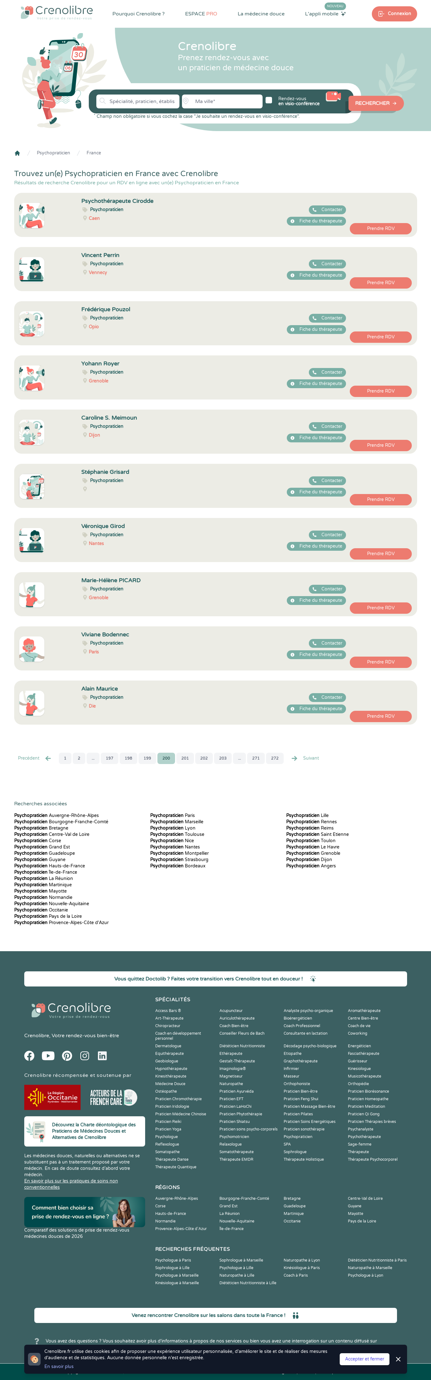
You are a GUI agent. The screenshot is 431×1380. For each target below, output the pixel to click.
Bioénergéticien (298, 1018)
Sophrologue (295, 1152)
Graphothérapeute (301, 1061)
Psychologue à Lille (236, 1268)
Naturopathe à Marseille (370, 1268)
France (94, 153)
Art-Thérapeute (169, 1018)
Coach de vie (359, 1026)
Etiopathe (293, 1053)
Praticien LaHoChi (235, 1106)
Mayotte (40, 891)
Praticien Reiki (168, 1121)
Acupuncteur (231, 1011)
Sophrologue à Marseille (241, 1260)
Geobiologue (166, 1061)
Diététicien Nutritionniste (242, 1046)
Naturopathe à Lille (236, 1275)
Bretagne (41, 828)
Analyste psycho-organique (308, 1011)
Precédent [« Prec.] (35, 758)
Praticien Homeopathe (368, 1099)
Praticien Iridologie (172, 1106)
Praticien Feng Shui (301, 1099)
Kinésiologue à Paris (302, 1268)
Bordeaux (178, 866)
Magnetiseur (231, 1076)
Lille (307, 815)
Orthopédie (358, 1084)
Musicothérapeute (364, 1076)
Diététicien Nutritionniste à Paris (377, 1260)
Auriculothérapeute (237, 1018)
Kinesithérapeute (170, 1076)
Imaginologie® (232, 1069)
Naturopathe (231, 1084)
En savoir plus (59, 1366)
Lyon (173, 828)
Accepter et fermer (364, 1359)
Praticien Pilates (298, 1114)
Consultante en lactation (305, 1033)
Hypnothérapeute (171, 1069)
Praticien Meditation (366, 1106)
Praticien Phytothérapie (240, 1114)
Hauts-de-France (49, 866)
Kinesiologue (359, 1069)
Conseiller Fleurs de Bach (241, 1033)
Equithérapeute (169, 1053)
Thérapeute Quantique (175, 1167)
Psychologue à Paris (173, 1260)
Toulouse (177, 834)
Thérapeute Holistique (304, 1159)
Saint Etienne (317, 834)
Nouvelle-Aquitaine (51, 903)
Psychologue (166, 1137)
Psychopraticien (53, 153)
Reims (310, 828)
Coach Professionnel (302, 1026)
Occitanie (41, 910)
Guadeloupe (44, 853)
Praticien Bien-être (301, 1091)
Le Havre (312, 847)
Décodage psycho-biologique (310, 1046)
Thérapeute (358, 1152)
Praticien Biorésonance (368, 1091)
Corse (37, 840)
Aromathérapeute (364, 1011)
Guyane (39, 859)
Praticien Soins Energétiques (310, 1121)
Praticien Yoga (168, 1129)
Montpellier (179, 853)
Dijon (309, 859)
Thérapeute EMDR (236, 1159)
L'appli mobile (325, 13)
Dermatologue (168, 1046)
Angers (311, 866)
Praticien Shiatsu (234, 1121)
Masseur (291, 1076)
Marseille (176, 822)
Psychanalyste (360, 1129)
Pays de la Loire (48, 916)
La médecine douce (261, 14)
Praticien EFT (231, 1099)
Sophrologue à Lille (172, 1268)
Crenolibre (36, 1035)
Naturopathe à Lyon (302, 1260)
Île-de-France (45, 872)
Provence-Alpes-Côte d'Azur (61, 922)
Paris (172, 815)
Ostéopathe (166, 1091)
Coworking (357, 1033)
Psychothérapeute (364, 1137)
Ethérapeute (230, 1053)
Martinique (43, 885)
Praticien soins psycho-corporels (248, 1129)
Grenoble (313, 853)
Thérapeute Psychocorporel (373, 1159)
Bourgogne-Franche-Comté (61, 822)
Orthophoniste (297, 1084)
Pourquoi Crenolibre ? (138, 14)
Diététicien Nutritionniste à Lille (247, 1283)
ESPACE (201, 14)
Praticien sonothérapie (304, 1129)
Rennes (311, 822)
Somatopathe (167, 1152)
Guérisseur (357, 1061)
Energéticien (359, 1046)
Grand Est (42, 847)
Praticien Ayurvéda (236, 1091)
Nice (172, 840)
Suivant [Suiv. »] (305, 758)
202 (204, 758)
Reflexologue (167, 1144)
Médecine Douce (170, 1084)
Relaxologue (230, 1144)
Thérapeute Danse (172, 1159)
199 (147, 758)
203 (223, 758)
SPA (287, 1144)
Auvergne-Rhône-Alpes (56, 815)
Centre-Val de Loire (51, 834)
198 (128, 758)
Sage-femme (359, 1144)
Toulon (311, 840)
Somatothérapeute (236, 1152)
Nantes (175, 847)
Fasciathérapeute (363, 1053)
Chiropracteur (167, 1026)
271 (256, 758)
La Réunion (43, 878)
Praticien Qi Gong (364, 1114)
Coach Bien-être (233, 1026)
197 (109, 758)
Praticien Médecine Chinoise (180, 1114)
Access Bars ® (168, 1011)
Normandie (43, 897)
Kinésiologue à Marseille (177, 1283)
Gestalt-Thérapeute (237, 1061)
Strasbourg (179, 859)
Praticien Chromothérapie (178, 1099)
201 (185, 758)
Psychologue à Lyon (365, 1275)
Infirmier (291, 1069)
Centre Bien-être (363, 1018)
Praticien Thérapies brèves (372, 1121)
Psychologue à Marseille (177, 1275)
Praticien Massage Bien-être (309, 1106)
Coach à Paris (296, 1275)
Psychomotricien (234, 1137)
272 (275, 758)
